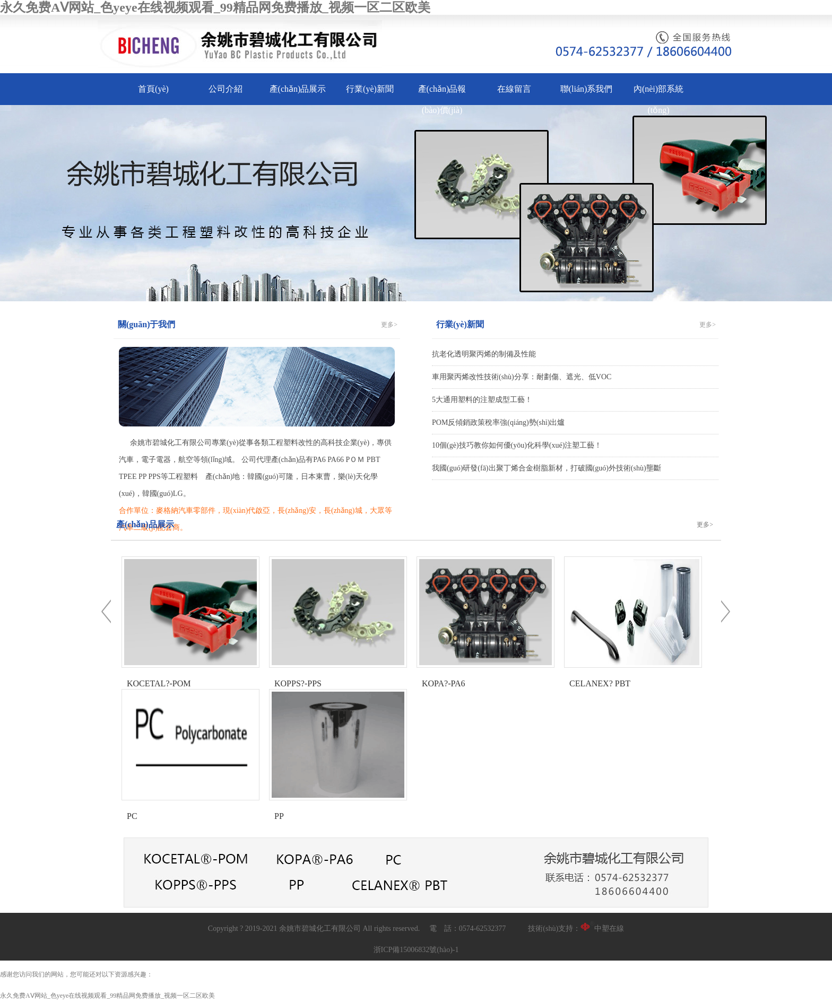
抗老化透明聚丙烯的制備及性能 (484, 354)
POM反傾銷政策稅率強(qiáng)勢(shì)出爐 (498, 422)
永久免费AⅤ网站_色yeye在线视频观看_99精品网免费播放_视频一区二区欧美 (215, 7)
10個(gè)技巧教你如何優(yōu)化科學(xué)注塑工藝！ (517, 445)
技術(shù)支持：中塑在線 (576, 928)
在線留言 (514, 88)
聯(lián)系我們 (586, 88)
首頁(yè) (153, 88)
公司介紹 (225, 88)
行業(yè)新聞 (370, 88)
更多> (389, 324)
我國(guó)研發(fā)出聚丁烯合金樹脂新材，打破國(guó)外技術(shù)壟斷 (546, 468)
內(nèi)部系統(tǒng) (658, 99)
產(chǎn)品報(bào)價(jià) (442, 99)
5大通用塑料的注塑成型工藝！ (482, 400)
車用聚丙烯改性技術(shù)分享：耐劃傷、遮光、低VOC (521, 377)
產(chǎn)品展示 (298, 88)
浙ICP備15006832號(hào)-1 (416, 950)
